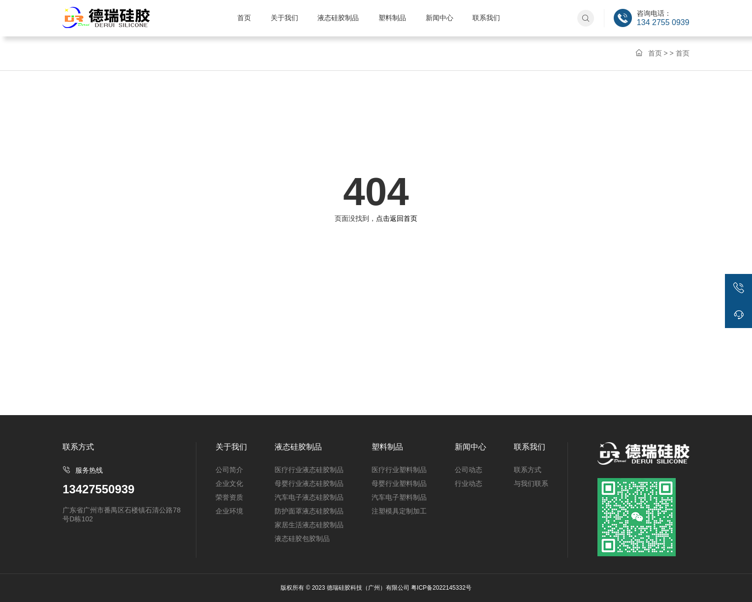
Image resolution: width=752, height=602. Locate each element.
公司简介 (229, 470)
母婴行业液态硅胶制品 (309, 483)
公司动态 (468, 470)
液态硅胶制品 (338, 18)
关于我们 (284, 18)
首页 (244, 18)
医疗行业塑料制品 (399, 470)
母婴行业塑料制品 (399, 483)
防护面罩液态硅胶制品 (309, 511)
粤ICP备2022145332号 (441, 587)
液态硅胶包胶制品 (302, 538)
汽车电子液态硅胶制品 (309, 497)
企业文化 (229, 483)
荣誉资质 (229, 497)
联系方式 (527, 470)
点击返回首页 (396, 218)
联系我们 (486, 18)
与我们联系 (531, 483)
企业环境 (229, 511)
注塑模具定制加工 (399, 511)
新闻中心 (439, 18)
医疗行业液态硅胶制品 (309, 470)
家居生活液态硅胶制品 (309, 525)
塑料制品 (392, 18)
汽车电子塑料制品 (399, 497)
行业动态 (468, 483)
